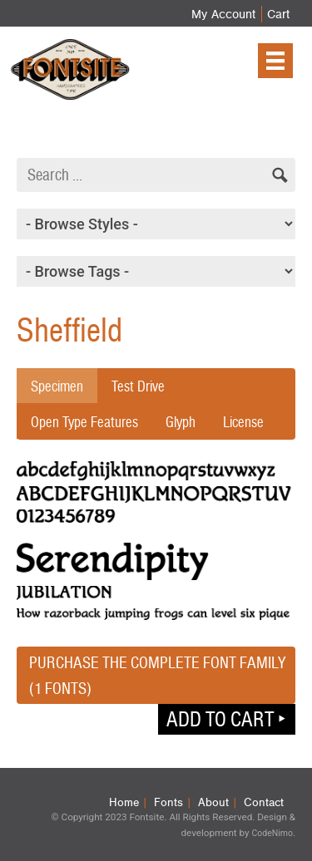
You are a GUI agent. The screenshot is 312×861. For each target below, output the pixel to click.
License (243, 421)
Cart (278, 14)
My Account (223, 14)
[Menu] (275, 60)
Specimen (57, 386)
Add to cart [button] (220, 718)
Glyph (181, 421)
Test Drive (138, 386)
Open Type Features (84, 421)
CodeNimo (271, 833)
